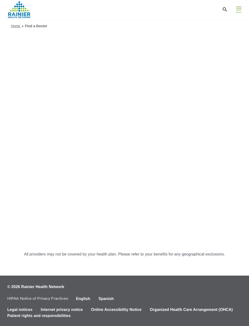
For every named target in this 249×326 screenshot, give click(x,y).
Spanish (106, 299)
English (83, 299)
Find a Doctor (36, 26)
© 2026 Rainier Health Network (35, 287)
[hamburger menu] (239, 9)
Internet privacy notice (62, 310)
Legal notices (20, 310)
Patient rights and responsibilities (39, 316)
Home (17, 26)
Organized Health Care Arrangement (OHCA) (191, 310)
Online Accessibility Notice (116, 310)
